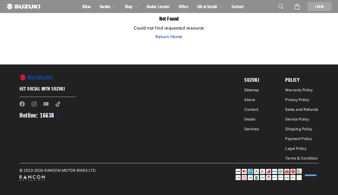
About (249, 100)
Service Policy (297, 119)
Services (251, 129)
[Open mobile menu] (281, 6)
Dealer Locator (158, 6)
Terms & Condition (301, 158)
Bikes (86, 6)
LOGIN (319, 6)
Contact (238, 6)
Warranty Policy (299, 90)
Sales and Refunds (301, 109)
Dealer (250, 119)
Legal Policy (295, 148)
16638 (47, 115)
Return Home (169, 36)
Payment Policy (298, 138)
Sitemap (251, 90)
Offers (183, 6)
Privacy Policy (297, 100)
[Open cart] (297, 6)
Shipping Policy (298, 129)
